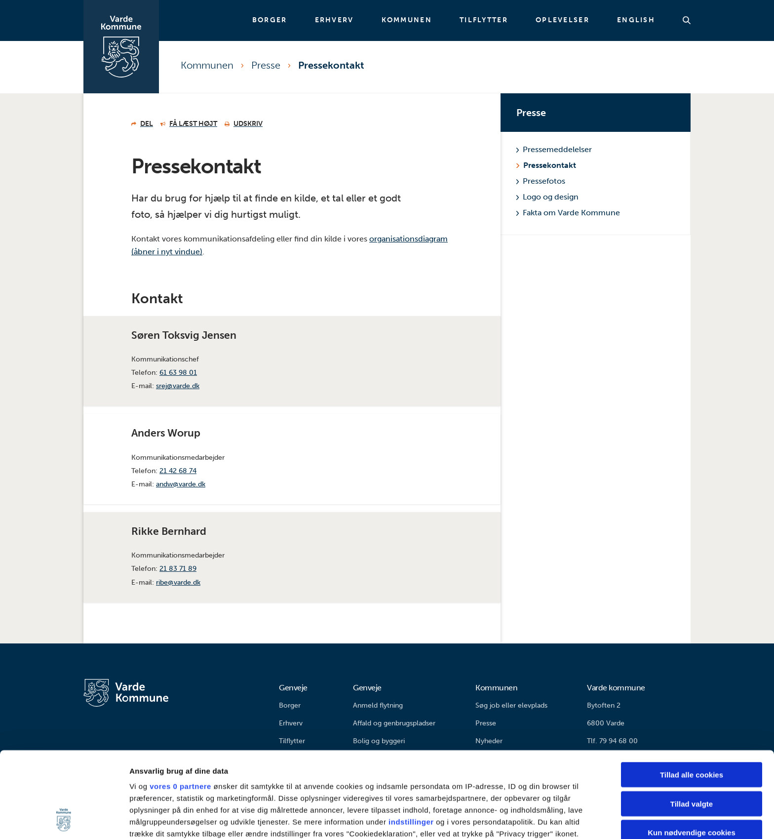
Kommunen (407, 20)
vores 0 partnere (180, 706)
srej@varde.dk (177, 386)
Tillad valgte (691, 723)
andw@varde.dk (180, 484)
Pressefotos (540, 181)
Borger (269, 20)
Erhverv (334, 20)
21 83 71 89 (177, 568)
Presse (265, 65)
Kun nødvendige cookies (691, 752)
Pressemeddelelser (554, 149)
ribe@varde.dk (178, 582)
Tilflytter (484, 20)
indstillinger (411, 741)
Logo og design (547, 196)
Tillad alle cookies (691, 694)
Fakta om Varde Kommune (568, 212)
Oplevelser (562, 20)
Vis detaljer (513, 819)
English (636, 20)
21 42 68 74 (177, 471)
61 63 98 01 (178, 372)
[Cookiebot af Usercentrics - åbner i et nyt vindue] (64, 819)
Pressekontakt (331, 65)
